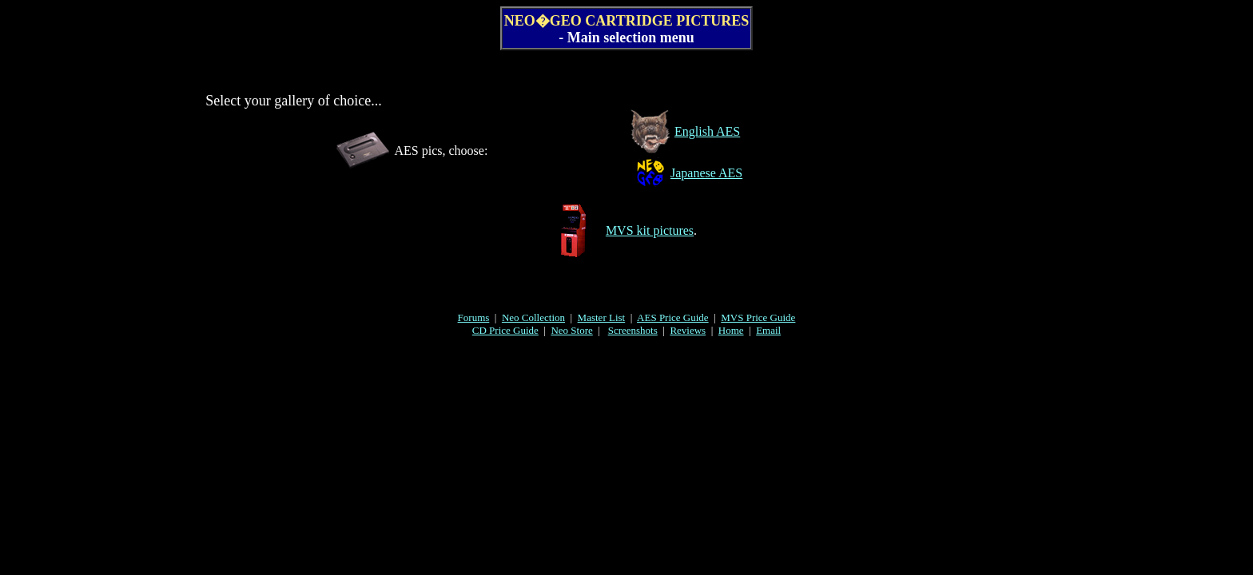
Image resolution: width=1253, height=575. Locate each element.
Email (768, 330)
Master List (602, 317)
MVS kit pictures (650, 230)
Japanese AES (706, 173)
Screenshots (633, 330)
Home (731, 330)
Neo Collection (533, 317)
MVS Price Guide (758, 317)
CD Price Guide (505, 330)
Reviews (688, 330)
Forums (474, 317)
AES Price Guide (673, 317)
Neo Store (571, 330)
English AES (707, 131)
